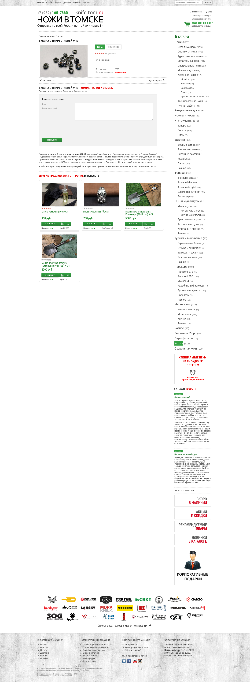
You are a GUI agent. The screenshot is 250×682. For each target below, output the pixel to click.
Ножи (178, 42)
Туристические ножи (190, 56)
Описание (113, 47)
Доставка (67, 3)
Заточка (179, 139)
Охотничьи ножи (187, 51)
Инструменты (183, 120)
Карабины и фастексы (191, 285)
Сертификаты (183, 338)
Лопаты (182, 130)
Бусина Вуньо (157, 80)
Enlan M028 (47, 80)
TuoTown (185, 83)
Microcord (183, 281)
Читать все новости (184, 490)
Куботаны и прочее (189, 228)
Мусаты (182, 158)
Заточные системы (189, 154)
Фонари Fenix (186, 177)
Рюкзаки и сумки (187, 257)
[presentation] (129, 129)
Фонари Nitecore (187, 182)
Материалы (184, 314)
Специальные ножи (189, 65)
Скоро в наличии (185, 348)
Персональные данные (92, 650)
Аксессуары (185, 196)
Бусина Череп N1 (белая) (96, 211)
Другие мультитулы (191, 215)
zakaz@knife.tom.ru (147, 166)
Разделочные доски (187, 110)
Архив (179, 343)
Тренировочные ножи (190, 101)
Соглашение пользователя (94, 647)
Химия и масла (186, 309)
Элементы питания (189, 191)
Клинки (182, 318)
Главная (40, 3)
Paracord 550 (185, 276)
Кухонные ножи (187, 75)
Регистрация (196, 12)
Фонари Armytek (187, 187)
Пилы (181, 135)
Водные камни (186, 144)
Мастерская (182, 304)
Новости (49, 3)
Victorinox (186, 79)
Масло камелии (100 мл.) (54, 211)
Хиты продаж (87, 658)
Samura (185, 88)
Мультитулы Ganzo (191, 210)
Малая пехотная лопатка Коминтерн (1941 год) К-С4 (55, 264)
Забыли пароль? (131, 650)
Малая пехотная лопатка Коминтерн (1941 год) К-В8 (139, 213)
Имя (44, 104)
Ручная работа (186, 105)
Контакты (77, 3)
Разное (182, 168)
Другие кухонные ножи (192, 96)
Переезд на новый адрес (186, 454)
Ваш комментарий (49, 108)
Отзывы (86, 3)
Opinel (184, 92)
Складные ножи (187, 47)
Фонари (179, 172)
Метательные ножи (189, 61)
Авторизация (129, 644)
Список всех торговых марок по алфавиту (125, 625)
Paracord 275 (185, 271)
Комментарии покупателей (94, 644)
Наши (185, 388)
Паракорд (180, 266)
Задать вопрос (88, 661)
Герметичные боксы (189, 243)
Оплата (58, 3)
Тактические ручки (188, 224)
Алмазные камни (188, 149)
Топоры (182, 125)
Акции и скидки (88, 655)
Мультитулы (185, 206)
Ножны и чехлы (184, 115)
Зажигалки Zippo (185, 333)
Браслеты (183, 295)
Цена (100, 47)
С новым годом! (182, 397)
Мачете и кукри (187, 70)
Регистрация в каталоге (135, 647)
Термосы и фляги (188, 252)
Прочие (59, 36)
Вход (208, 12)
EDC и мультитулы (186, 201)
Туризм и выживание (188, 238)
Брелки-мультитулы (189, 219)
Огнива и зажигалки (189, 248)
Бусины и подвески (189, 290)
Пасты (181, 163)
